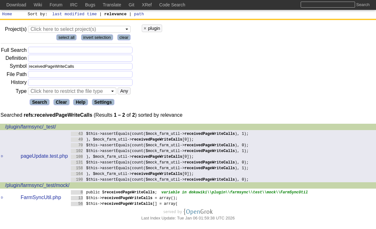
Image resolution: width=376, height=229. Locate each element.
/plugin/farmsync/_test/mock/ (37, 186)
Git (131, 4)
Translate (112, 4)
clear (124, 38)
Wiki (38, 4)
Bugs (90, 4)
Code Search (172, 4)
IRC (74, 4)
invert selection (97, 38)
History (19, 83)
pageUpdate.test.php (44, 157)
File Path (17, 75)
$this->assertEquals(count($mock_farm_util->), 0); (160, 146)
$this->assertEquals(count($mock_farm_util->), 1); (160, 134)
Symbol (18, 67)
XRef (147, 4)
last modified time (74, 14)
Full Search (14, 51)
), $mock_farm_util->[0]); (132, 140)
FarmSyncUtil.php (41, 198)
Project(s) (15, 30)
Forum (56, 4)
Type (21, 92)
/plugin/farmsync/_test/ (30, 127)
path (139, 14)
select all (66, 38)
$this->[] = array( (124, 204)
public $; (114, 193)
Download (16, 4)
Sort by (36, 14)
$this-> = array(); (124, 198)
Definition (16, 59)
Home (7, 14)
